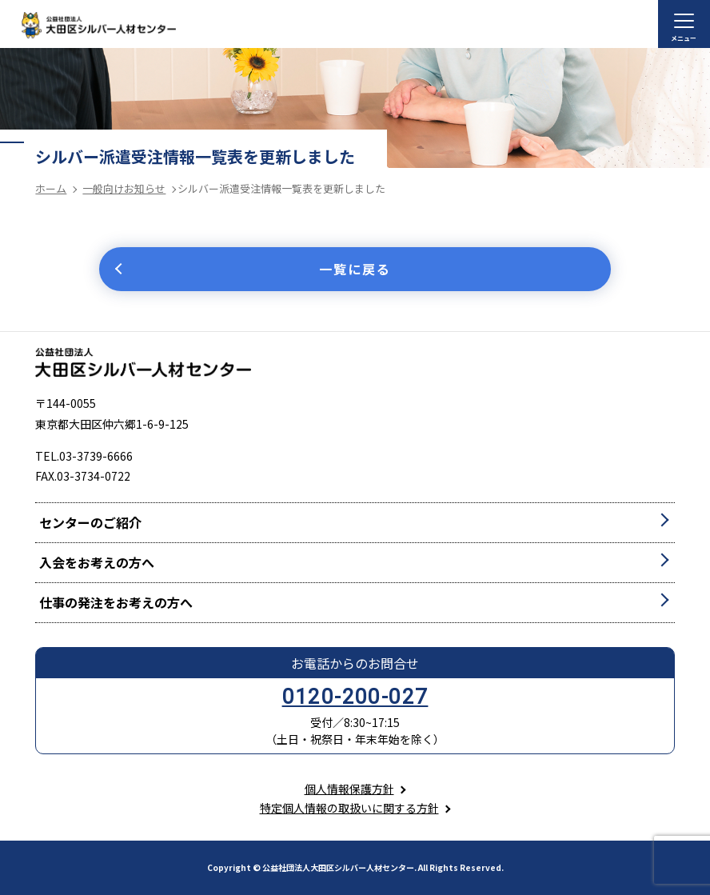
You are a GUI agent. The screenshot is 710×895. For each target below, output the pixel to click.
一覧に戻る (355, 268)
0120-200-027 (355, 697)
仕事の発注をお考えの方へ (116, 602)
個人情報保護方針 (349, 789)
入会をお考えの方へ (96, 562)
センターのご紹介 (90, 522)
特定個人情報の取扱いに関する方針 (349, 808)
